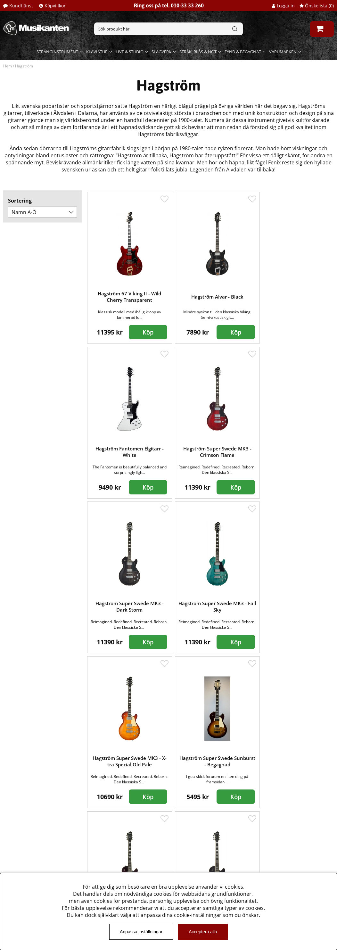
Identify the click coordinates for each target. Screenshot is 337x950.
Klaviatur (97, 52)
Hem (7, 66)
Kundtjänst (21, 6)
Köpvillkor (55, 6)
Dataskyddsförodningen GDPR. (43, 872)
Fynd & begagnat (243, 52)
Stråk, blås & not (198, 52)
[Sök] (168, 28)
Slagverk (161, 52)
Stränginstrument (57, 52)
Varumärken (283, 52)
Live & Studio (130, 52)
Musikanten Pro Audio (33, 862)
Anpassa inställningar (141, 931)
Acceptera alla (203, 931)
